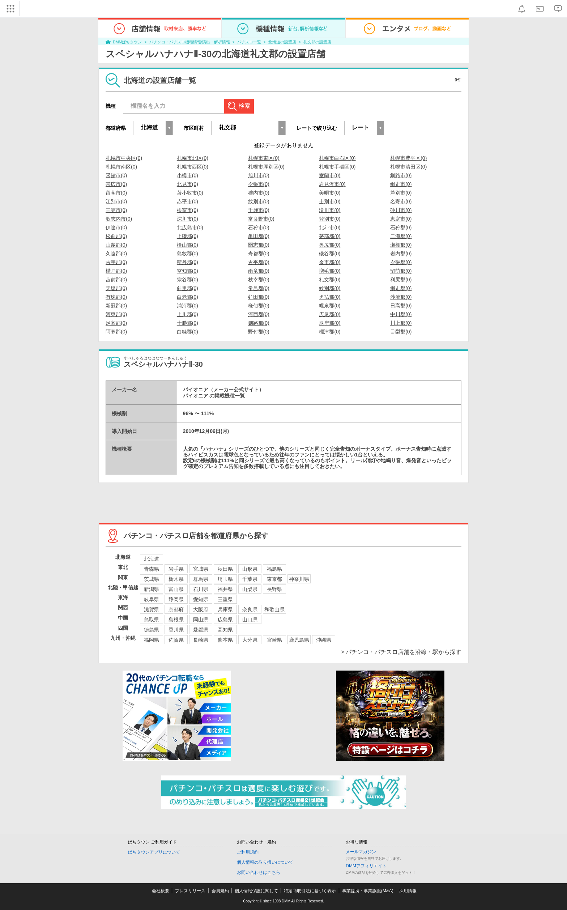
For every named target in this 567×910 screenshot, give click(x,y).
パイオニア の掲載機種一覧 (214, 396)
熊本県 (225, 640)
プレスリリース (190, 890)
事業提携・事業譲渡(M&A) (367, 890)
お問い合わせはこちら (258, 872)
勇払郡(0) (329, 296)
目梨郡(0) (401, 331)
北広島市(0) (190, 227)
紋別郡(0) (329, 288)
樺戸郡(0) (116, 270)
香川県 (176, 630)
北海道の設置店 (282, 42)
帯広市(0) (116, 184)
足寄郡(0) (116, 323)
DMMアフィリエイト (366, 865)
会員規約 (220, 890)
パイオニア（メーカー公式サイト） (223, 389)
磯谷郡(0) (329, 253)
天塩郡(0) (116, 288)
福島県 (274, 569)
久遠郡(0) (116, 253)
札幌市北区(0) (192, 158)
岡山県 (200, 619)
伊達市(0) (116, 227)
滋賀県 (151, 609)
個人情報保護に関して (256, 890)
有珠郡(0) (116, 296)
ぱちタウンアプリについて (154, 852)
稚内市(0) (258, 192)
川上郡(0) (401, 323)
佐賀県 (176, 640)
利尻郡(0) (401, 279)
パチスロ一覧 (249, 42)
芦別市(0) (401, 192)
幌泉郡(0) (329, 305)
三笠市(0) (116, 210)
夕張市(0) (258, 184)
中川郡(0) (401, 314)
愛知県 (200, 599)
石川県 (200, 589)
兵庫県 (225, 609)
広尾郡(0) (329, 314)
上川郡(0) (187, 314)
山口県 (249, 619)
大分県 (249, 640)
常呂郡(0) (258, 288)
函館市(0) (116, 175)
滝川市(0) (329, 210)
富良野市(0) (261, 218)
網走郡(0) (401, 288)
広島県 (225, 619)
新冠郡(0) (116, 305)
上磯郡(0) (187, 236)
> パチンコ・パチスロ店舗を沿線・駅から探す (401, 652)
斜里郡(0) (187, 288)
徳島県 (151, 630)
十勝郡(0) (187, 323)
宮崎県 (274, 640)
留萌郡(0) (401, 270)
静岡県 (176, 599)
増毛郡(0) (329, 270)
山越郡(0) (116, 244)
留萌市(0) (116, 192)
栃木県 (176, 579)
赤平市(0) (187, 201)
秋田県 (225, 569)
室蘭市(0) (329, 175)
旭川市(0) (258, 175)
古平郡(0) (258, 262)
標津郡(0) (329, 331)
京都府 (176, 609)
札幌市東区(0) (264, 158)
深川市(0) (187, 218)
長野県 (274, 589)
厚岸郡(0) (329, 323)
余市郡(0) (329, 262)
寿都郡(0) (258, 253)
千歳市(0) (258, 210)
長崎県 (200, 640)
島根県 (176, 619)
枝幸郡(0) (258, 279)
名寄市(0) (401, 201)
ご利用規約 (248, 852)
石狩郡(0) (401, 227)
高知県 (225, 630)
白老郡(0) (187, 296)
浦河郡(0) (187, 305)
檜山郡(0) (187, 244)
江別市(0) (116, 201)
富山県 (176, 589)
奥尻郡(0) (329, 244)
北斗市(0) (329, 227)
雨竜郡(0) (258, 270)
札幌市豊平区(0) (408, 158)
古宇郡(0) (116, 262)
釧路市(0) (401, 175)
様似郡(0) (258, 305)
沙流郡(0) (401, 296)
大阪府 (200, 609)
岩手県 (176, 569)
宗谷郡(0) (187, 279)
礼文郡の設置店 (317, 42)
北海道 (151, 559)
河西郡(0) (258, 314)
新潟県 (151, 589)
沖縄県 (323, 640)
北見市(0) (187, 184)
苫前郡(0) (116, 279)
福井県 (225, 589)
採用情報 (408, 890)
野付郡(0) (258, 331)
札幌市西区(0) (192, 166)
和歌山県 (274, 609)
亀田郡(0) (258, 236)
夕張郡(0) (401, 262)
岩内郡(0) (401, 253)
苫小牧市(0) (190, 192)
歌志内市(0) (119, 218)
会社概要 (160, 890)
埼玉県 (225, 579)
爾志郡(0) (258, 244)
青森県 (151, 569)
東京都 (274, 579)
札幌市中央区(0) (124, 158)
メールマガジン (361, 851)
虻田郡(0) (258, 296)
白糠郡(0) (187, 331)
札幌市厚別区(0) (266, 166)
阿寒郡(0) (116, 331)
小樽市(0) (187, 175)
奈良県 (249, 609)
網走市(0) (401, 184)
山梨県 (249, 589)
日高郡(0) (401, 305)
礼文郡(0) (329, 279)
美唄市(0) (329, 192)
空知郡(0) (187, 270)
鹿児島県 (299, 640)
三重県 (225, 599)
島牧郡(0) (187, 253)
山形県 (249, 569)
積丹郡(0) (187, 262)
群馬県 (200, 579)
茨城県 (151, 579)
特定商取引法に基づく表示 (310, 890)
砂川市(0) (401, 210)
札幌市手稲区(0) (337, 166)
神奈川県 (299, 579)
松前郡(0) (116, 236)
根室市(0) (187, 210)
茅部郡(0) (329, 236)
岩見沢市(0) (332, 184)
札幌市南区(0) (121, 166)
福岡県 (151, 640)
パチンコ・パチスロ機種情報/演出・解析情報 (189, 42)
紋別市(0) (258, 201)
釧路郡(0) (258, 323)
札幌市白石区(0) (337, 158)
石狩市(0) (258, 227)
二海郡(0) (401, 236)
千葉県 (249, 579)
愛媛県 (200, 630)
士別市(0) (329, 201)
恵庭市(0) (401, 218)
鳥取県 (151, 619)
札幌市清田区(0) (408, 166)
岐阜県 (151, 599)
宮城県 (200, 569)
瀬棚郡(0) (401, 244)
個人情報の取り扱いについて (265, 862)
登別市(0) (329, 218)
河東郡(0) (116, 314)
